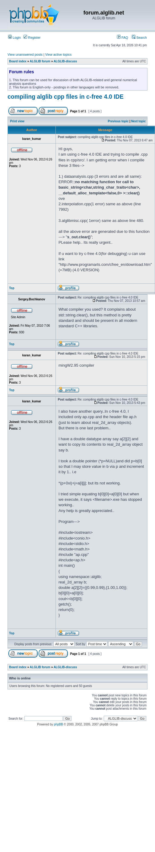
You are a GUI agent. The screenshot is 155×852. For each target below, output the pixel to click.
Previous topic (118, 121)
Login (14, 37)
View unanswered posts (25, 54)
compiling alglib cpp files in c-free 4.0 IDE (66, 96)
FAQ (122, 37)
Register (32, 37)
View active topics (58, 54)
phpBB (58, 724)
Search (139, 37)
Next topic (138, 121)
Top (11, 288)
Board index (18, 61)
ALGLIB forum (40, 61)
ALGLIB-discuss (65, 61)
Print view (17, 121)
